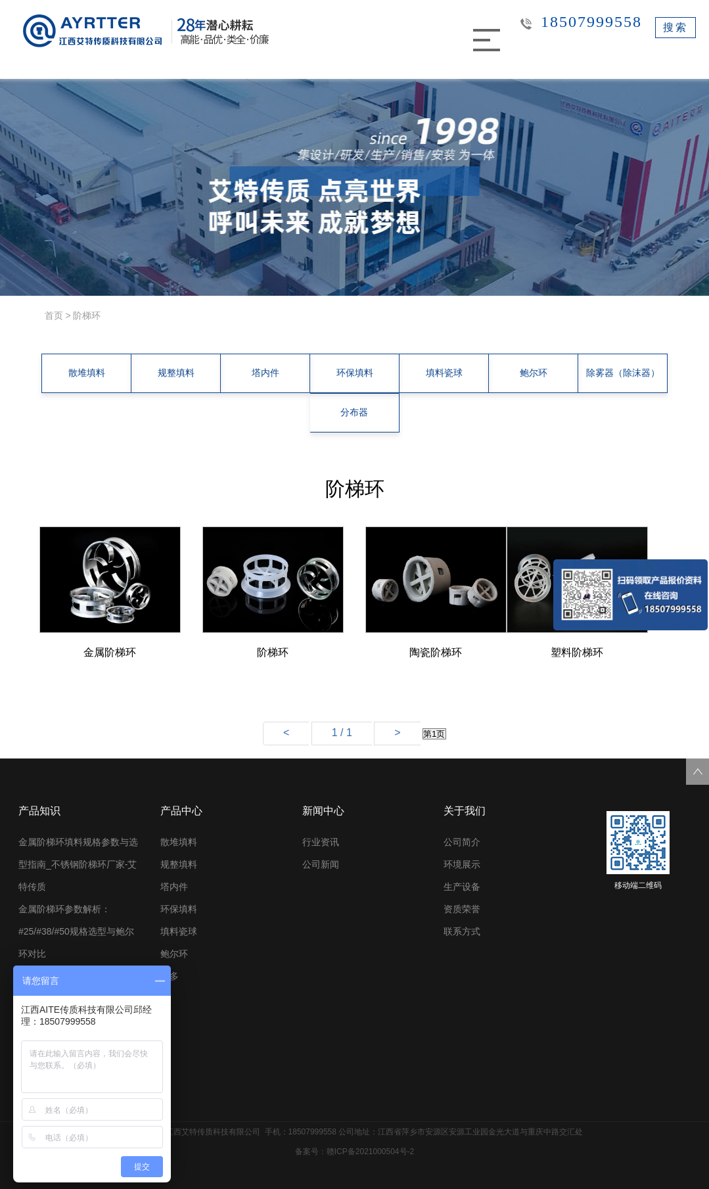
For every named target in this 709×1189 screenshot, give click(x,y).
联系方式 (462, 931)
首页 (54, 315)
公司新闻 (320, 864)
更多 (169, 976)
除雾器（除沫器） (623, 373)
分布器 (354, 413)
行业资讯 (320, 842)
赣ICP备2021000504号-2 (370, 1151)
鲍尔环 (533, 373)
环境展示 (462, 864)
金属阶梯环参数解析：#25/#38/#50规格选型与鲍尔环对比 (76, 931)
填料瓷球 (444, 373)
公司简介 (462, 842)
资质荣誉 (462, 909)
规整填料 (176, 373)
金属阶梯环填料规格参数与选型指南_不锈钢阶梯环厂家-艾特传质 (78, 864)
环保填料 (354, 373)
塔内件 (265, 373)
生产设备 (462, 886)
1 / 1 (342, 732)
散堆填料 (86, 373)
